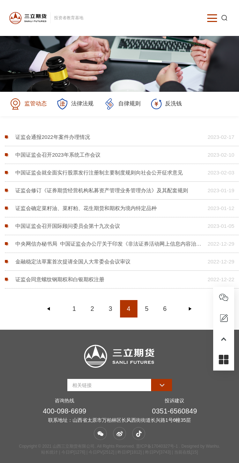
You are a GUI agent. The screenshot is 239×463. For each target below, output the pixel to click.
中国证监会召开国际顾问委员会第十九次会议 (67, 226)
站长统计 (49, 452)
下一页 (190, 309)
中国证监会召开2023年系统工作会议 (57, 155)
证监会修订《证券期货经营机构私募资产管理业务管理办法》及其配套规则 (101, 190)
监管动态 (28, 104)
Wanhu (212, 446)
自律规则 (122, 104)
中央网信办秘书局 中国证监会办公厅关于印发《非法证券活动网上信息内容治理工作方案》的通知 (108, 244)
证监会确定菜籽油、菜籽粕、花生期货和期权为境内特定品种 (86, 208)
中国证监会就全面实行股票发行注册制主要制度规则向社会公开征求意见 (99, 173)
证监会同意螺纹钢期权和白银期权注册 (59, 279)
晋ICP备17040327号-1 (157, 446)
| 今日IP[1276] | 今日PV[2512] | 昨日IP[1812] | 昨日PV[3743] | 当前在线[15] (128, 452)
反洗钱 (166, 104)
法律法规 (75, 104)
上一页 (49, 309)
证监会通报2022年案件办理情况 (52, 137)
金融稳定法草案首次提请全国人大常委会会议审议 (72, 261)
